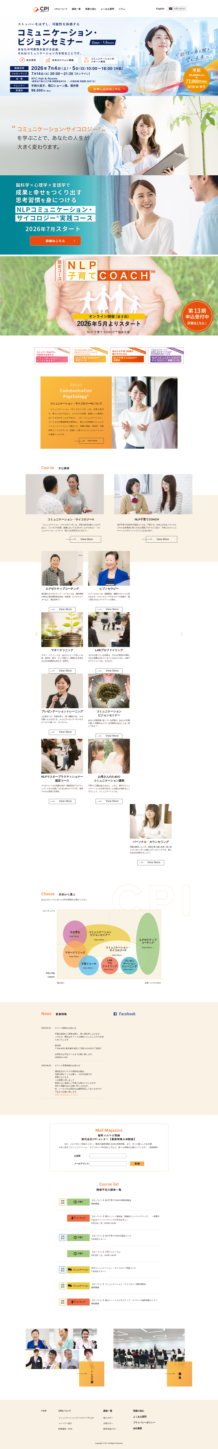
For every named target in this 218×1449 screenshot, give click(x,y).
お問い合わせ (177, 9)
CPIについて (61, 9)
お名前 (77, 1156)
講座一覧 (76, 9)
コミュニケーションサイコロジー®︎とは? (76, 1418)
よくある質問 (107, 9)
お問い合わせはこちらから (66, 1095)
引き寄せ (75, 934)
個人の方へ (108, 1418)
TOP (44, 1411)
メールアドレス (81, 1163)
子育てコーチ (88, 966)
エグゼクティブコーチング (148, 943)
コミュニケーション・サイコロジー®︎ (118, 951)
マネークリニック (75, 954)
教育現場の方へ (110, 1429)
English (160, 9)
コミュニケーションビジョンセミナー (100, 936)
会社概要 (137, 1428)
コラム (122, 9)
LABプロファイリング (110, 965)
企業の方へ (108, 1423)
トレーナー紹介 (65, 1423)
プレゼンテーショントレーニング (129, 965)
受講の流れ (90, 9)
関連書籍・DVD (65, 1429)
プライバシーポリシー (144, 1422)
